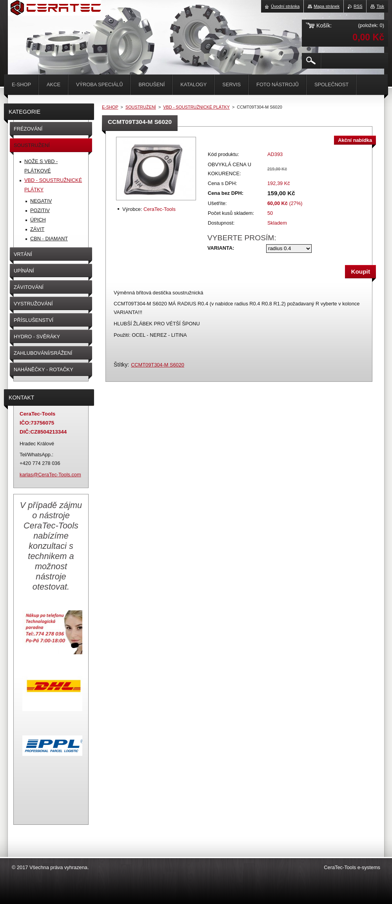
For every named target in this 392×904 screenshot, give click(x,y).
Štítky (120, 364)
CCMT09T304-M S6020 (157, 365)
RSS (358, 6)
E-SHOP (110, 107)
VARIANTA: (220, 248)
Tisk (380, 6)
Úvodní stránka (285, 6)
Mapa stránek (326, 6)
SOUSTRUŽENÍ (140, 107)
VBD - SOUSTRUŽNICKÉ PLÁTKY (196, 107)
